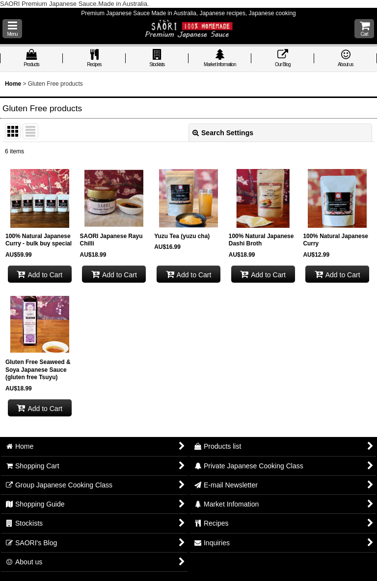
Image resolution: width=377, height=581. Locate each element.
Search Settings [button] (222, 133)
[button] (12, 28)
